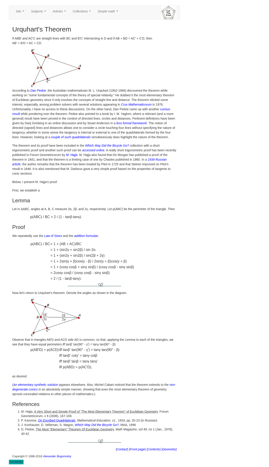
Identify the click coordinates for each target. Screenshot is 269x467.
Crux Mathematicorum (136, 104)
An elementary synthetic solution (35, 384)
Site (21, 13)
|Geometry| (169, 449)
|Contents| (154, 449)
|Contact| (122, 449)
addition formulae (86, 236)
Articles (60, 13)
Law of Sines (53, 236)
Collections (83, 13)
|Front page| (137, 449)
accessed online (93, 150)
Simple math (109, 13)
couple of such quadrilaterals (70, 137)
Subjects (39, 13)
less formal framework (131, 123)
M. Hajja (71, 155)
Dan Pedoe (38, 90)
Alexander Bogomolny (57, 456)
